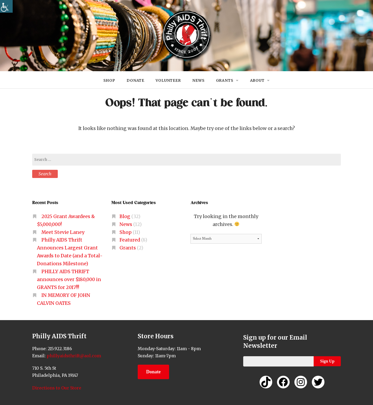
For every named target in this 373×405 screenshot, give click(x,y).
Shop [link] (109, 80)
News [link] (198, 80)
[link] (6, 6)
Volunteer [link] (168, 80)
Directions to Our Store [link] (56, 387)
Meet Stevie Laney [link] (62, 232)
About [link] (257, 80)
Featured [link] (129, 240)
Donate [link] (135, 80)
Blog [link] (124, 216)
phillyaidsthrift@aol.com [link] (73, 355)
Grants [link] (224, 80)
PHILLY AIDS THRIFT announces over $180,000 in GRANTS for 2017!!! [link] (69, 279)
